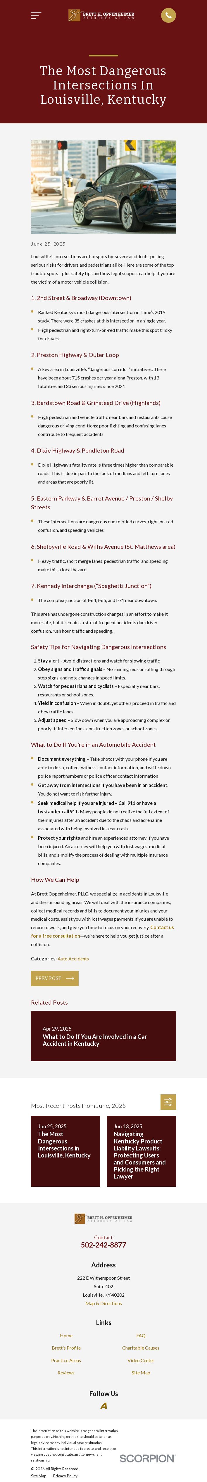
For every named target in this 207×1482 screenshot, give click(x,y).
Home (66, 1335)
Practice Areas (66, 1360)
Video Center (140, 1360)
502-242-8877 (103, 1245)
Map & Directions (103, 1303)
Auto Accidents (73, 958)
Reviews (66, 1372)
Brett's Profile (66, 1347)
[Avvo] (103, 1405)
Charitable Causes (140, 1347)
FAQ (141, 1335)
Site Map (141, 1372)
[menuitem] (38, 1475)
